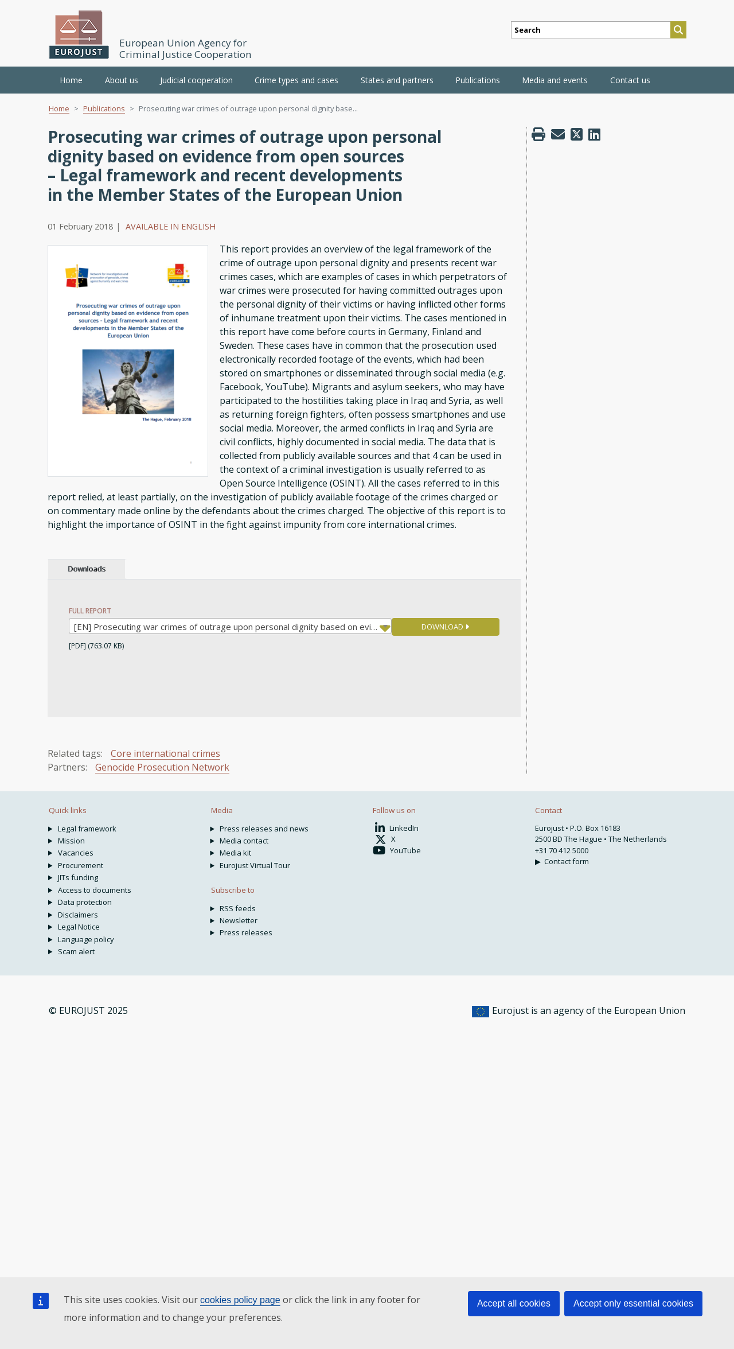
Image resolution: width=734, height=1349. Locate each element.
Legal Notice (79, 927)
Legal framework (87, 828)
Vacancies (75, 853)
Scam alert (76, 951)
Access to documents (94, 890)
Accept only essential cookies (633, 1303)
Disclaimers (78, 914)
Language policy (86, 939)
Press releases (246, 932)
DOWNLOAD (445, 626)
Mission (71, 840)
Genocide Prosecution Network (162, 767)
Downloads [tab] (86, 569)
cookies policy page (240, 1300)
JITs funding (78, 877)
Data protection (85, 902)
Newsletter (238, 920)
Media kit (235, 853)
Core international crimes (165, 753)
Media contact (244, 840)
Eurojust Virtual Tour (255, 865)
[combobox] (230, 626)
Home (71, 80)
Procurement (80, 865)
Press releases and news (264, 828)
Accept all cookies (513, 1303)
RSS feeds (238, 908)
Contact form (566, 861)
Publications (104, 108)
